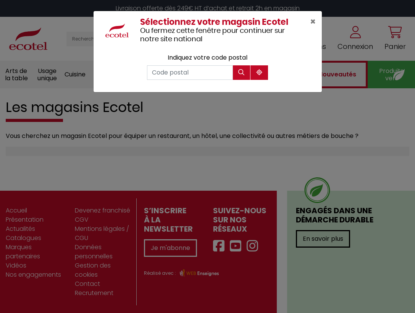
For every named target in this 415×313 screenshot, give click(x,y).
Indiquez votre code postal (207, 57)
